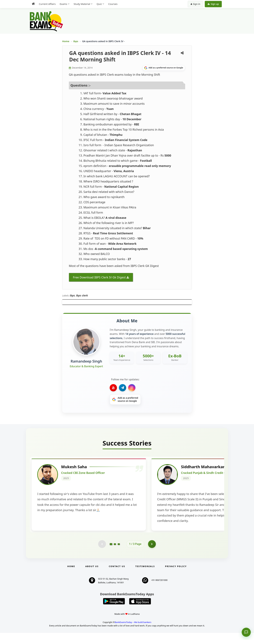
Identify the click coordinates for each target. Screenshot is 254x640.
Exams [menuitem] (63, 4)
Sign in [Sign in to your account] (195, 4)
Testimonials (145, 573)
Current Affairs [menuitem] (47, 4)
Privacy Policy (176, 573)
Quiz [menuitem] (99, 4)
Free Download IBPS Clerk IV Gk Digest (99, 277)
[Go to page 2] (115, 551)
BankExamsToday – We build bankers (133, 629)
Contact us (117, 573)
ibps (76, 41)
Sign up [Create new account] (213, 4)
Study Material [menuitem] (82, 4)
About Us (92, 573)
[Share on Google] (163, 68)
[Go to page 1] (111, 551)
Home (65, 41)
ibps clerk (82, 295)
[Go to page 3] (119, 551)
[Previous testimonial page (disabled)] (102, 551)
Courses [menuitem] (112, 4)
